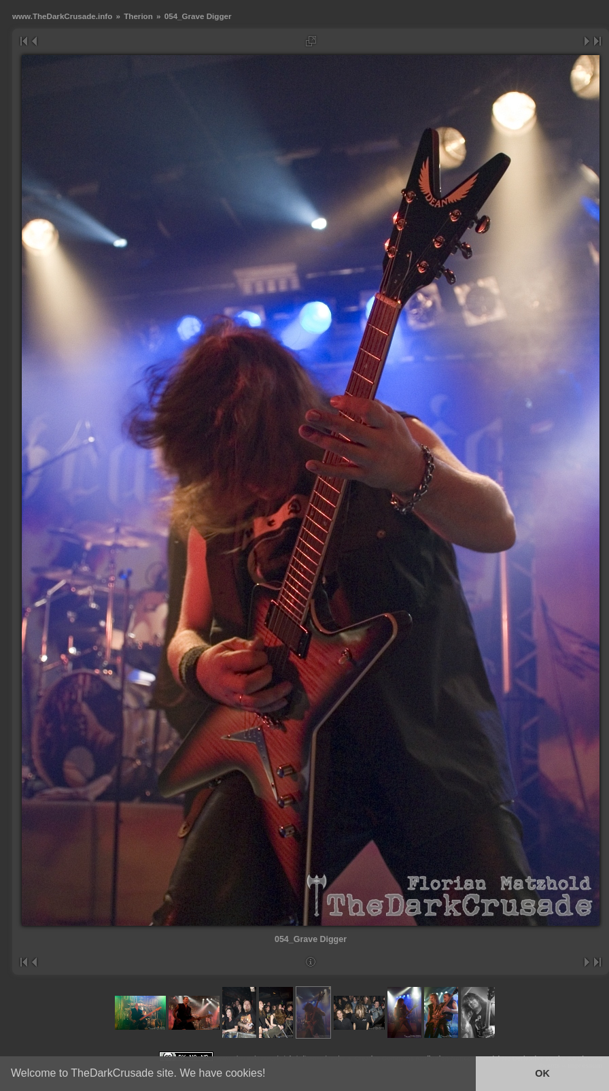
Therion (138, 16)
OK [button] (542, 1073)
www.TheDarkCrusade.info (62, 16)
